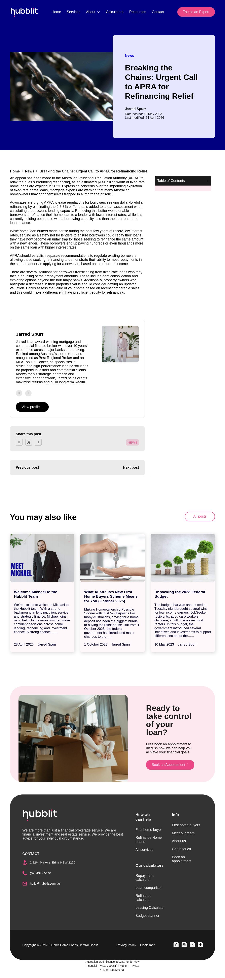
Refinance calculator (143, 898)
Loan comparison (149, 888)
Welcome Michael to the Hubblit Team (35, 594)
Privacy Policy (126, 945)
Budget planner (147, 916)
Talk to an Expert (196, 12)
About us (179, 841)
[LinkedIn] (38, 442)
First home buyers (186, 825)
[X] (28, 442)
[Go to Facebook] (19, 393)
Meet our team (183, 833)
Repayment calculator (145, 878)
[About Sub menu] (98, 12)
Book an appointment (181, 859)
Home (56, 12)
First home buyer (149, 830)
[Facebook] (19, 442)
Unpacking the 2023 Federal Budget (179, 594)
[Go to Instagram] (28, 393)
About (90, 12)
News (129, 56)
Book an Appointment (170, 765)
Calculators (114, 12)
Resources (137, 12)
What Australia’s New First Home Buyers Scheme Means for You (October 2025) (111, 596)
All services (144, 850)
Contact (158, 12)
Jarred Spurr (135, 109)
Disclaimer (147, 945)
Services (73, 12)
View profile (32, 407)
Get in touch (181, 849)
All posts (200, 516)
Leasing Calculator (150, 908)
